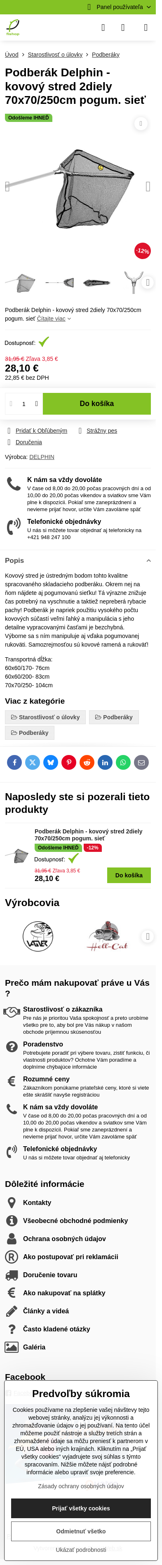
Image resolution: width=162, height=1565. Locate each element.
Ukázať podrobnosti (81, 1550)
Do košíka (97, 403)
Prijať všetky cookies (81, 1508)
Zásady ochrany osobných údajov (81, 1486)
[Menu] (146, 27)
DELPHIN (41, 457)
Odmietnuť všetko (81, 1531)
